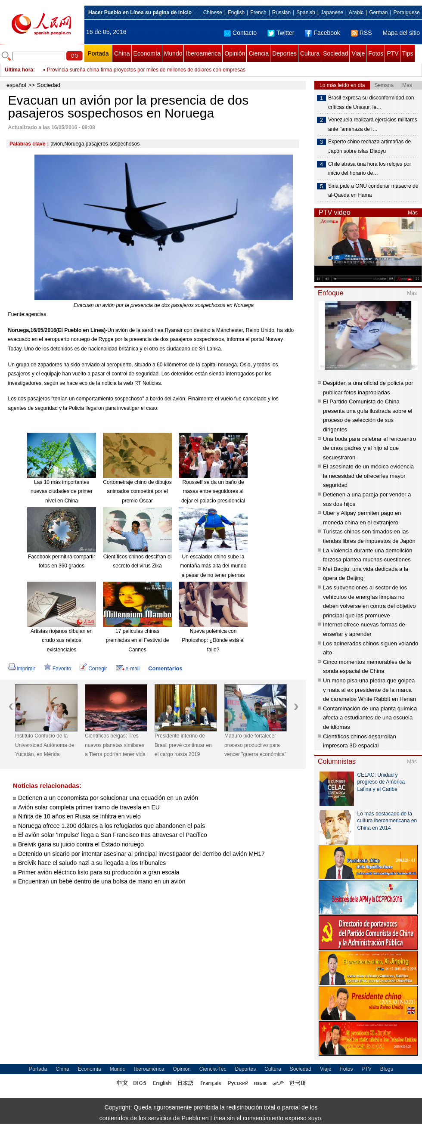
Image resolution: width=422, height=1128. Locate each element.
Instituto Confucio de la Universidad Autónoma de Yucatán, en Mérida (44, 745)
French (258, 12)
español (16, 85)
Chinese (212, 12)
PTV (392, 53)
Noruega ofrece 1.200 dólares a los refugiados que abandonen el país (111, 825)
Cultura (310, 53)
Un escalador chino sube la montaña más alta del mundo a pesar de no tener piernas (213, 566)
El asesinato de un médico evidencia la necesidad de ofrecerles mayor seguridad (368, 475)
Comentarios (165, 668)
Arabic (356, 12)
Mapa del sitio (401, 32)
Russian (281, 12)
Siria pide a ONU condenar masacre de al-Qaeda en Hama (373, 190)
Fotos (375, 53)
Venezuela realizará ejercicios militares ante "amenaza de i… (372, 124)
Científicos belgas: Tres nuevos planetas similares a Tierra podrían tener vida (115, 745)
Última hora (19, 70)
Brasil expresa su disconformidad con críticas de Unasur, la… (371, 102)
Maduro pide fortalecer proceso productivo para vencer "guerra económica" (255, 745)
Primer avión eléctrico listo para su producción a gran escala (98, 872)
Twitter (280, 32)
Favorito (57, 669)
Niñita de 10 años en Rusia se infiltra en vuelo (79, 816)
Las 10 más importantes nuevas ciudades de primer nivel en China (62, 491)
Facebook (322, 32)
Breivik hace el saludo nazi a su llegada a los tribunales (92, 862)
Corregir (93, 669)
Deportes (284, 53)
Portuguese (407, 12)
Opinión (234, 53)
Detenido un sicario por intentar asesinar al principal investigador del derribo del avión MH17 (141, 853)
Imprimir (21, 669)
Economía (147, 53)
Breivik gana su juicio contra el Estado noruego (81, 844)
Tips (407, 53)
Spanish (305, 12)
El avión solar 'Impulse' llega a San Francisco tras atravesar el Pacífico (112, 834)
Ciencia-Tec (213, 1069)
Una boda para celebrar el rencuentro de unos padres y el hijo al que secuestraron (369, 448)
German (378, 12)
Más (413, 213)
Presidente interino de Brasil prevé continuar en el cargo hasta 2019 (183, 745)
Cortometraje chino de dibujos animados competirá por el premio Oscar (137, 491)
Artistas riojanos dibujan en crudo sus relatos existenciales (62, 640)
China (122, 53)
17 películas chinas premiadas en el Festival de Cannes (137, 640)
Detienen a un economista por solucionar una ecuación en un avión (108, 797)
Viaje (358, 53)
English (236, 12)
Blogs (386, 1069)
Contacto (240, 32)
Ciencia (258, 53)
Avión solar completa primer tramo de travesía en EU (89, 807)
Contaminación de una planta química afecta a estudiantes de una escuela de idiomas (370, 717)
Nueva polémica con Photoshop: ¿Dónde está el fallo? (213, 640)
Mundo (173, 53)
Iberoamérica (203, 53)
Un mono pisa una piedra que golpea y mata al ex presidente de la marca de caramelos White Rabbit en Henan (369, 689)
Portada (98, 53)
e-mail (128, 669)
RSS (361, 32)
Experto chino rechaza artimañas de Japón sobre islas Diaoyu (369, 146)
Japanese (332, 12)
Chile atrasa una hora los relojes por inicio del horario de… (369, 169)
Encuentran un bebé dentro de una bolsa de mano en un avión (101, 881)
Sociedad (335, 53)
